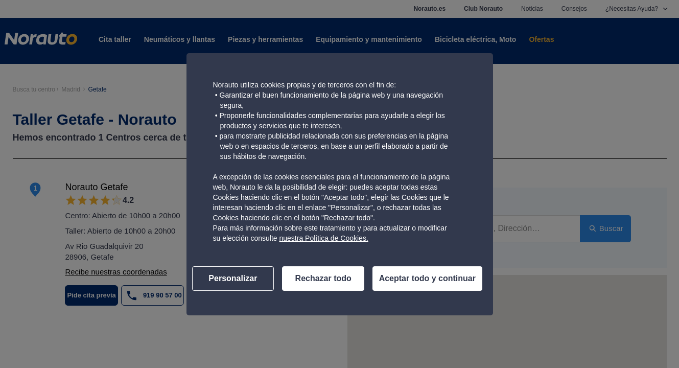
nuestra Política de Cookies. (323, 238)
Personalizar (232, 278)
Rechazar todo (323, 278)
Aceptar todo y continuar (427, 278)
